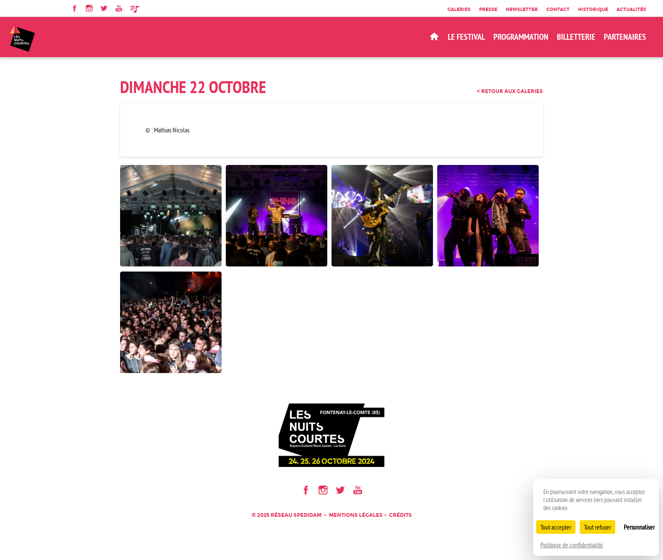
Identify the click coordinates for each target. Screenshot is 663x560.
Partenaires (625, 36)
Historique (593, 9)
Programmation (520, 36)
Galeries (459, 9)
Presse (488, 9)
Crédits (400, 515)
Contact (558, 9)
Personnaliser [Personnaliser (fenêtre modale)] (639, 527)
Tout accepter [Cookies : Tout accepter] (555, 527)
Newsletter (522, 9)
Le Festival (466, 36)
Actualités (631, 9)
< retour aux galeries (510, 91)
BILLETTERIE (576, 36)
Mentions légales (356, 515)
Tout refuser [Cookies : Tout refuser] (597, 527)
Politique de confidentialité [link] (571, 545)
